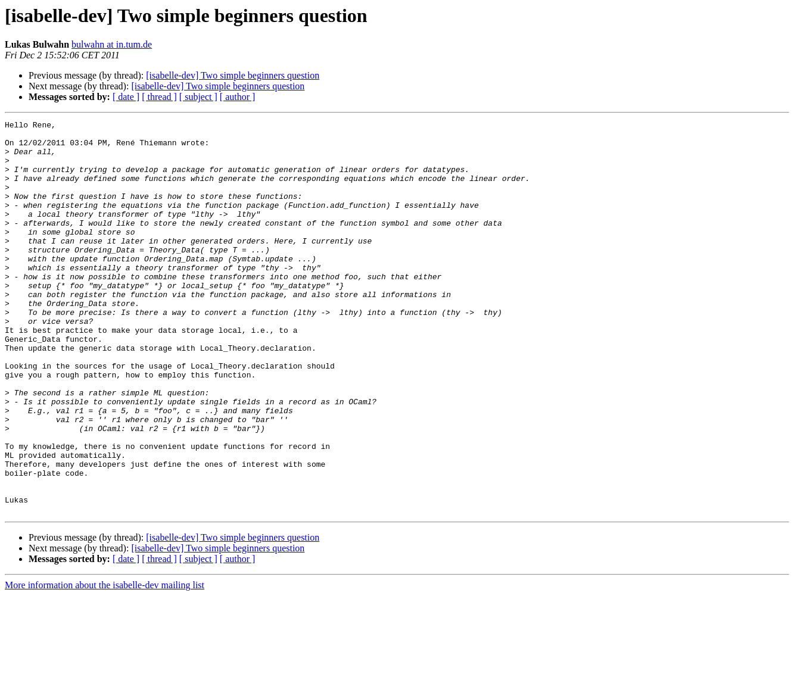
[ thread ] (159, 97)
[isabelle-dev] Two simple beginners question (232, 75)
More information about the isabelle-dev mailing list (104, 664)
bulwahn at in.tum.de (111, 44)
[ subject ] (198, 97)
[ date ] (126, 97)
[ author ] (238, 97)
